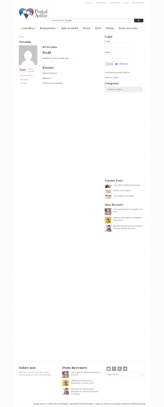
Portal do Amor (33, 14)
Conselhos (28, 28)
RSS (120, 369)
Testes (86, 28)
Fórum (110, 28)
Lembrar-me (123, 64)
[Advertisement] (125, 117)
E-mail (107, 41)
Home (21, 37)
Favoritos (23, 83)
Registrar (126, 72)
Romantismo (49, 28)
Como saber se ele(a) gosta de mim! (126, 185)
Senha (107, 52)
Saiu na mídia (69, 28)
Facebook (114, 369)
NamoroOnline (138, 3)
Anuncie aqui (115, 3)
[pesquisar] (88, 20)
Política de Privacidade (57, 404)
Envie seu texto (101, 3)
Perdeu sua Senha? (112, 77)
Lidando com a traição (121, 190)
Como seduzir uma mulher (123, 196)
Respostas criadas (26, 75)
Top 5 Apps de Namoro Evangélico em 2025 (127, 210)
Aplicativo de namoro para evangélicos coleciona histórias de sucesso (128, 227)
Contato (126, 3)
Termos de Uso (39, 404)
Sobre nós (89, 3)
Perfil (22, 70)
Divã (98, 28)
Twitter (125, 369)
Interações (24, 79)
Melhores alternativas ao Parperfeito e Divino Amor (128, 218)
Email (108, 369)
